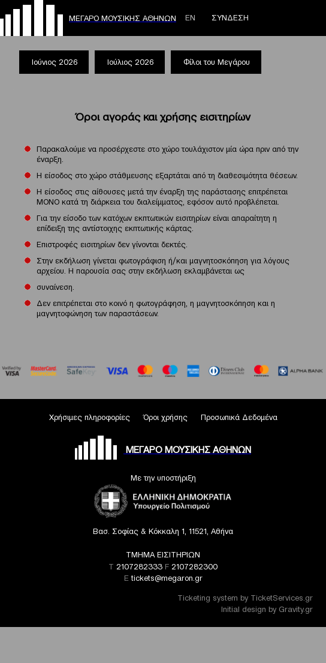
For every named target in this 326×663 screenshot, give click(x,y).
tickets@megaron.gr (167, 578)
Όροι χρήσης (165, 417)
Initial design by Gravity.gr (267, 609)
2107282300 (194, 567)
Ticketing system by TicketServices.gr (245, 598)
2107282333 (139, 567)
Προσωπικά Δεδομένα (239, 417)
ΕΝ (190, 18)
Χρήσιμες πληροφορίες (89, 417)
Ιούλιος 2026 (130, 62)
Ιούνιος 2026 (54, 62)
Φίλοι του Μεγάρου (216, 62)
